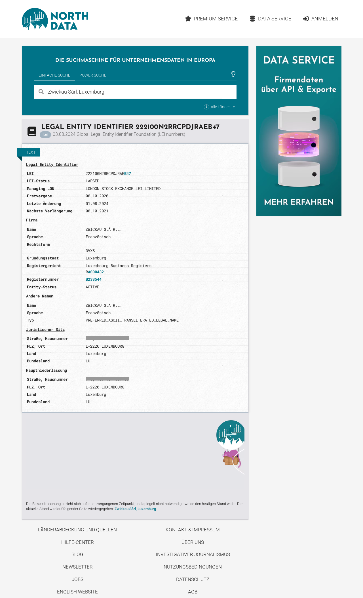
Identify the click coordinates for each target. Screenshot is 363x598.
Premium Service (211, 19)
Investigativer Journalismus (193, 554)
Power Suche (92, 75)
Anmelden (320, 19)
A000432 (96, 271)
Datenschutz (192, 579)
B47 (127, 173)
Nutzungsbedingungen (193, 567)
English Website (77, 592)
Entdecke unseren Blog (135, 454)
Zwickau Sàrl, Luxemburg (135, 509)
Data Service (270, 19)
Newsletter (77, 567)
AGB (192, 592)
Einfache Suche (54, 75)
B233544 (94, 279)
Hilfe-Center (77, 542)
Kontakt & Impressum (193, 530)
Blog (77, 554)
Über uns (193, 542)
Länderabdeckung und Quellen (77, 530)
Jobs (77, 579)
